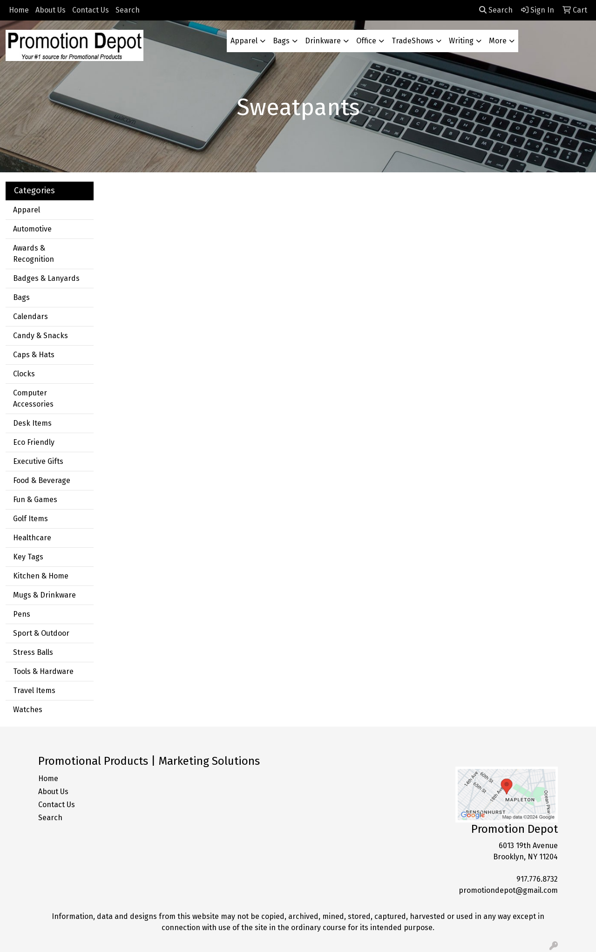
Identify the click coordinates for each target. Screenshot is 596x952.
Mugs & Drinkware (44, 595)
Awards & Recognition (33, 254)
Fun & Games (35, 499)
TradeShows (412, 40)
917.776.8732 (537, 879)
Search (127, 10)
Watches (27, 709)
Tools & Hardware (43, 671)
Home (19, 10)
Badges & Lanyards (46, 278)
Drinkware (323, 40)
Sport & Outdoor (41, 633)
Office (366, 40)
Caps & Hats (33, 354)
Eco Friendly (33, 442)
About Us (50, 10)
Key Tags (28, 556)
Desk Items (32, 423)
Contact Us (90, 10)
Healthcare (32, 537)
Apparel (243, 40)
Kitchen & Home (40, 575)
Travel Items (34, 690)
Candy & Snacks (40, 335)
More (498, 40)
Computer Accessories (33, 398)
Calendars (30, 316)
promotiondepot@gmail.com (508, 890)
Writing (461, 40)
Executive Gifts (38, 461)
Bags (281, 40)
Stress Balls (33, 652)
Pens (21, 614)
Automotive (32, 228)
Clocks (24, 373)
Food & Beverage (41, 480)
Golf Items (30, 518)
